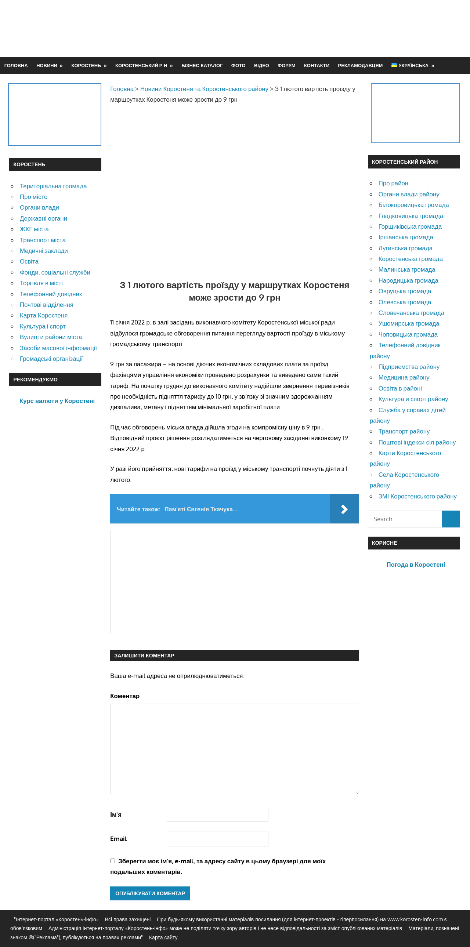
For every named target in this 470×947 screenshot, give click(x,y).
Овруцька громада (405, 291)
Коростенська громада (411, 258)
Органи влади (39, 207)
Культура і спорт (43, 326)
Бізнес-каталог (202, 65)
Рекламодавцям (360, 65)
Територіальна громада (53, 186)
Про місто (33, 196)
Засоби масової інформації (58, 348)
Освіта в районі (400, 388)
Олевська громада (405, 302)
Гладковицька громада (411, 215)
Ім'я (116, 814)
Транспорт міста (43, 240)
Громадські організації (51, 358)
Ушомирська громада (409, 323)
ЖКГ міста (34, 229)
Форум (286, 65)
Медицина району (404, 377)
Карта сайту (163, 937)
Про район (393, 183)
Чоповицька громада (408, 334)
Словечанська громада (411, 312)
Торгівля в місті (41, 283)
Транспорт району (404, 431)
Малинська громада (407, 269)
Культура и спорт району (413, 399)
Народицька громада (408, 280)
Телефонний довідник (51, 294)
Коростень (86, 65)
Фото (238, 65)
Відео (261, 65)
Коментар (125, 696)
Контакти (316, 65)
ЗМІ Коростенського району (418, 496)
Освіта (29, 261)
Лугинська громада (406, 248)
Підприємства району (409, 366)
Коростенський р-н (141, 65)
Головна (16, 65)
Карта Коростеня (44, 315)
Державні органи (43, 218)
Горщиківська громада (410, 226)
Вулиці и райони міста (51, 337)
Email (118, 838)
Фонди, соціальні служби (55, 272)
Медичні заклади (44, 250)
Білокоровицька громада (414, 204)
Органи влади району (409, 194)
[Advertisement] (327, 28)
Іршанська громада (406, 237)
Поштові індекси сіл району (417, 442)
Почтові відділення (46, 304)
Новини (46, 65)
